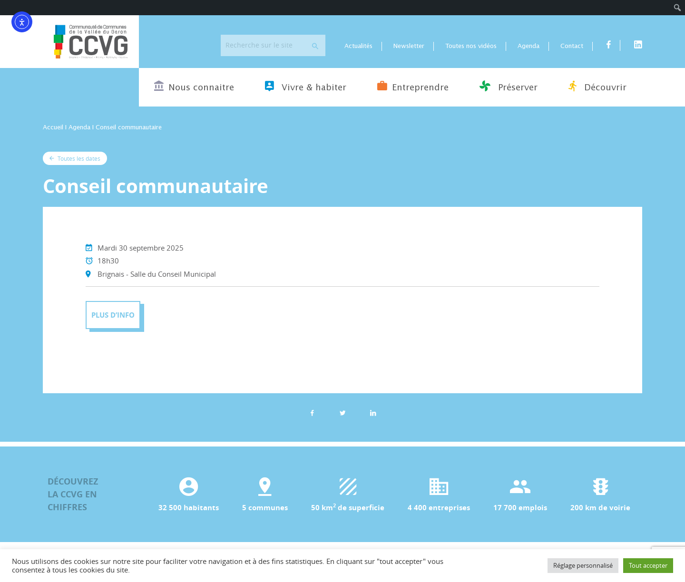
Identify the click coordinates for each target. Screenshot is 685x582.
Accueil (53, 128)
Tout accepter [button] (648, 565)
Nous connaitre (194, 86)
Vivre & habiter (305, 86)
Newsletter (408, 46)
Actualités (358, 46)
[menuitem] (677, 7)
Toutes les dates (74, 158)
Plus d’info (113, 315)
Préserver (509, 86)
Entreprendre (413, 86)
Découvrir (597, 86)
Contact (571, 46)
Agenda (528, 46)
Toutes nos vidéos (471, 46)
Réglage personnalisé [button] (583, 565)
